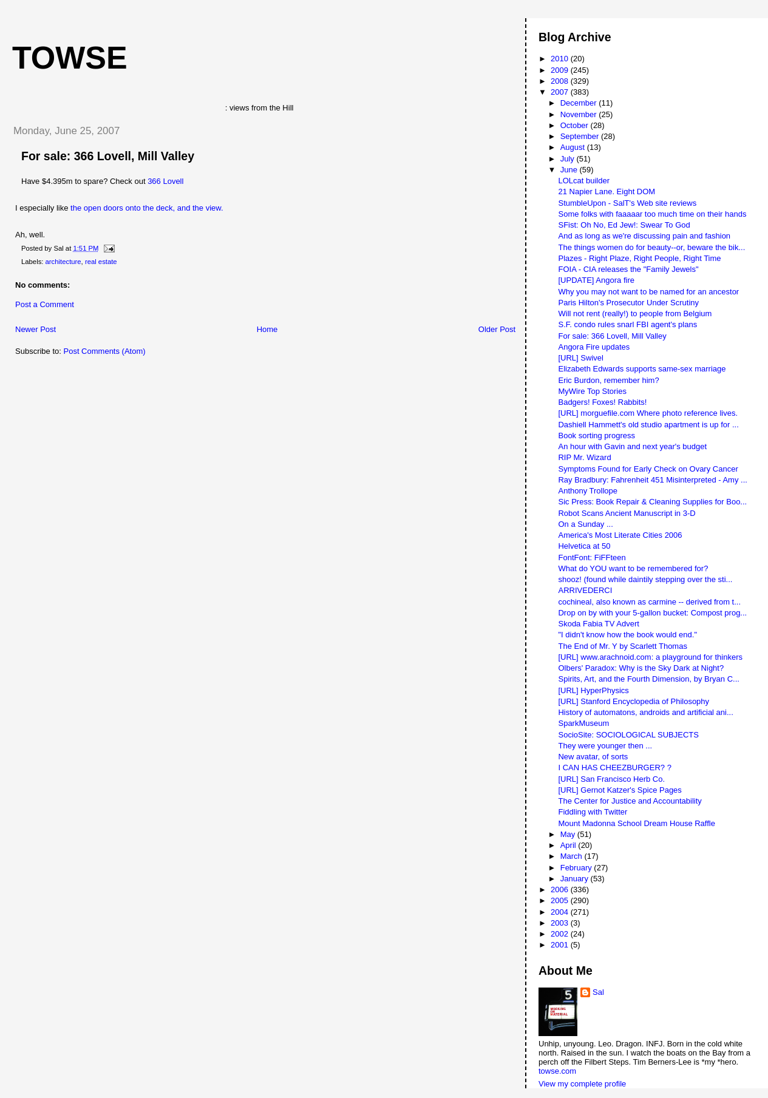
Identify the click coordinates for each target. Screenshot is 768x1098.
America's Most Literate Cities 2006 (620, 535)
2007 (561, 92)
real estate (101, 261)
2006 (561, 889)
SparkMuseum (583, 723)
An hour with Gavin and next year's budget (632, 446)
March (572, 856)
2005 (561, 900)
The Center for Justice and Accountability (629, 800)
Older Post (496, 329)
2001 (561, 944)
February (577, 867)
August (573, 147)
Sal (598, 992)
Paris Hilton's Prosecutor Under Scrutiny (628, 302)
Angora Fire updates (594, 346)
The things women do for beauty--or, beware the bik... (651, 247)
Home (267, 329)
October (575, 125)
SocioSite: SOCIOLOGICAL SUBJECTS (628, 734)
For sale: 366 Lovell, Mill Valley (107, 156)
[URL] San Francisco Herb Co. (611, 779)
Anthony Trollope (587, 490)
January (575, 878)
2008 (561, 81)
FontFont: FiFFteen (591, 557)
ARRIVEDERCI (585, 590)
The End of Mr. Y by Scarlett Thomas (622, 646)
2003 (561, 922)
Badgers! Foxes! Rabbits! (602, 402)
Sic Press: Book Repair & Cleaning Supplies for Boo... (652, 501)
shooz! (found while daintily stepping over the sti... (645, 579)
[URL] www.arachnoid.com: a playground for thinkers (650, 657)
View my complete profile (582, 1083)
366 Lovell (165, 181)
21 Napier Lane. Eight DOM (606, 191)
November (579, 114)
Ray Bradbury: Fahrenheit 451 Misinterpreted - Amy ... (652, 479)
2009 (561, 70)
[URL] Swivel (580, 357)
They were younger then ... (605, 745)
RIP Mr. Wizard (584, 457)
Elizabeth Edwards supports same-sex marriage (642, 368)
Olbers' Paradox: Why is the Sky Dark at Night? (641, 668)
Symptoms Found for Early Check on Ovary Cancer (648, 468)
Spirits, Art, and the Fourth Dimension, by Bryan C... (648, 678)
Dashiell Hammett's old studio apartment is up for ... (648, 424)
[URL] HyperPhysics (593, 690)
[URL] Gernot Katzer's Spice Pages (619, 790)
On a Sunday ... (585, 524)
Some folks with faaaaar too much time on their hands (652, 214)
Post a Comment (44, 304)
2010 (561, 58)
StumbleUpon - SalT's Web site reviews (627, 203)
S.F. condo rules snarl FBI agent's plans (627, 324)
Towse (69, 57)
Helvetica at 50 (584, 546)
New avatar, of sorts (593, 756)
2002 (561, 933)
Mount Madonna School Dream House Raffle (636, 823)
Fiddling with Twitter (592, 811)
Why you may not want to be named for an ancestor (648, 291)
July (568, 158)
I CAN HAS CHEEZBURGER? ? (614, 767)
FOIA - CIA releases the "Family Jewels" (628, 269)
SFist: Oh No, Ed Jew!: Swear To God (624, 224)
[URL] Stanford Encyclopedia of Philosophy (633, 701)
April (569, 845)
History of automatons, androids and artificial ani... (645, 712)
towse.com (557, 1071)
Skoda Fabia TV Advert (598, 623)
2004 (561, 912)
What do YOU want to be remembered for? (633, 568)
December (579, 102)
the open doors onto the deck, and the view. (146, 207)
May (568, 834)
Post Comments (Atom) (105, 351)
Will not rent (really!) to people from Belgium (635, 313)
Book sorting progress (596, 435)
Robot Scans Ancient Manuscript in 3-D (626, 513)
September (580, 136)
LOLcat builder (584, 180)
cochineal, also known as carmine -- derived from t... (649, 601)
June (570, 169)
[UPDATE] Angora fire (596, 280)
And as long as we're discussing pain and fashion (644, 235)
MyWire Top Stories (592, 391)
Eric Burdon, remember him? (608, 380)
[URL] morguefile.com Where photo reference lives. (648, 413)
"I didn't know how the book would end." (627, 634)
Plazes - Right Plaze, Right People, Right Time (639, 258)
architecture (63, 261)
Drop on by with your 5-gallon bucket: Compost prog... (652, 612)
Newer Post (35, 329)
